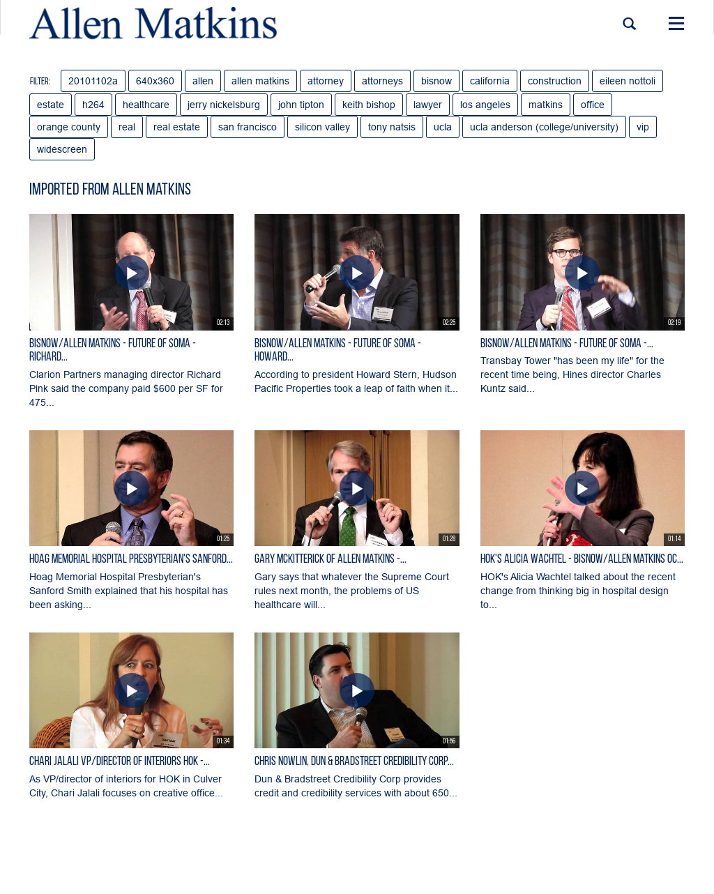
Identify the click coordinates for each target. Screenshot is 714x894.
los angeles (485, 104)
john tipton (301, 104)
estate (50, 104)
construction (555, 80)
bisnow (436, 80)
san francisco (247, 126)
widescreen (62, 149)
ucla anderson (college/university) (544, 126)
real (127, 126)
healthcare (146, 104)
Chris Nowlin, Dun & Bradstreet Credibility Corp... (354, 761)
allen (202, 80)
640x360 (155, 80)
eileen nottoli (627, 80)
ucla (443, 126)
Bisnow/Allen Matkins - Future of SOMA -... (566, 344)
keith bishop (368, 104)
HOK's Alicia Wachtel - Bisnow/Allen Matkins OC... (581, 559)
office (593, 104)
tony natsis (392, 126)
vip (643, 126)
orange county (68, 126)
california (490, 80)
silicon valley (322, 126)
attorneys (382, 80)
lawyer (427, 104)
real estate (176, 126)
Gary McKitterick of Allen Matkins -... (331, 559)
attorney (325, 80)
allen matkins (260, 80)
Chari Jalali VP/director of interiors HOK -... (119, 761)
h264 (93, 104)
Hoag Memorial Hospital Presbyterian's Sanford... (131, 559)
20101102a (93, 80)
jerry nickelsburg (224, 104)
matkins (546, 104)
